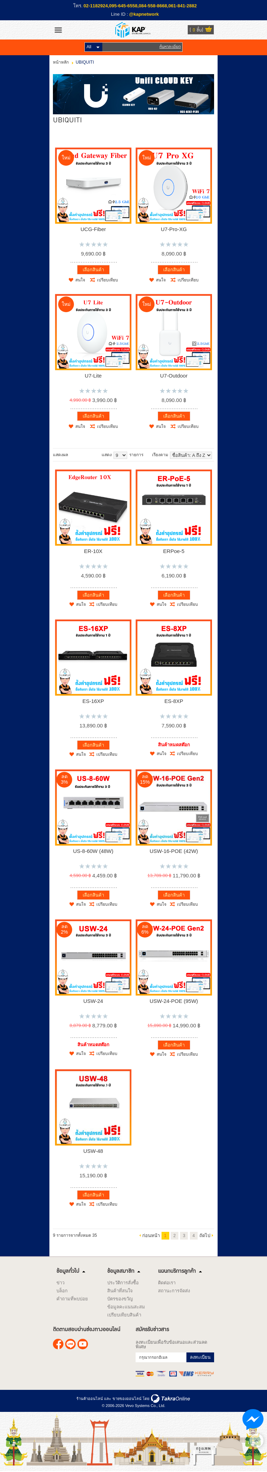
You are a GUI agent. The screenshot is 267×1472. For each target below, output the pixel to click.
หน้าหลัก (61, 62)
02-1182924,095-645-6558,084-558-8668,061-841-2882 (140, 5)
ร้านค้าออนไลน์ (89, 1398)
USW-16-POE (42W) (174, 851)
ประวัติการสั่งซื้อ (123, 1282)
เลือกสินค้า (93, 269)
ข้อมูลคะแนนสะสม (126, 1306)
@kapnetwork (144, 14)
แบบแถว (80, 455)
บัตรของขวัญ (120, 1298)
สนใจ (80, 280)
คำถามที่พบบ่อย (72, 1298)
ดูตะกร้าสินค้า (208, 30)
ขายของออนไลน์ (127, 1398)
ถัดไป (204, 1235)
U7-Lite (93, 376)
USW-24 (93, 1001)
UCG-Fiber (93, 229)
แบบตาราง (87, 455)
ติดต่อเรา (167, 1282)
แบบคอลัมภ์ (72, 455)
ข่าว (60, 1282)
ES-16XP (93, 701)
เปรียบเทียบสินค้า (124, 1314)
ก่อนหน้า (151, 1235)
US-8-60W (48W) (93, 851)
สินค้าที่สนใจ (120, 1290)
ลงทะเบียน (200, 1357)
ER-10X (93, 551)
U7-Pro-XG (174, 229)
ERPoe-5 (174, 551)
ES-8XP (173, 701)
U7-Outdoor (173, 376)
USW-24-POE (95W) (174, 1001)
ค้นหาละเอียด (170, 47)
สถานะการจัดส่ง (174, 1290)
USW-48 (93, 1151)
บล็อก (62, 1290)
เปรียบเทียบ (107, 280)
